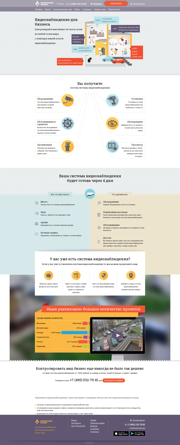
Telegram (97, 4)
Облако (77, 9)
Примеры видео (114, 9)
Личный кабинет (139, 4)
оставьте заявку (113, 380)
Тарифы (93, 420)
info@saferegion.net (137, 428)
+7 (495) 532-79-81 (77, 4)
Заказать (116, 3)
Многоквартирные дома (63, 9)
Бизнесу (48, 9)
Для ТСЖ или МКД (78, 426)
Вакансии (93, 426)
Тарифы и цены (100, 9)
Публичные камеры (97, 423)
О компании (87, 9)
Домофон (38, 9)
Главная (74, 420)
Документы (94, 432)
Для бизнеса (76, 423)
